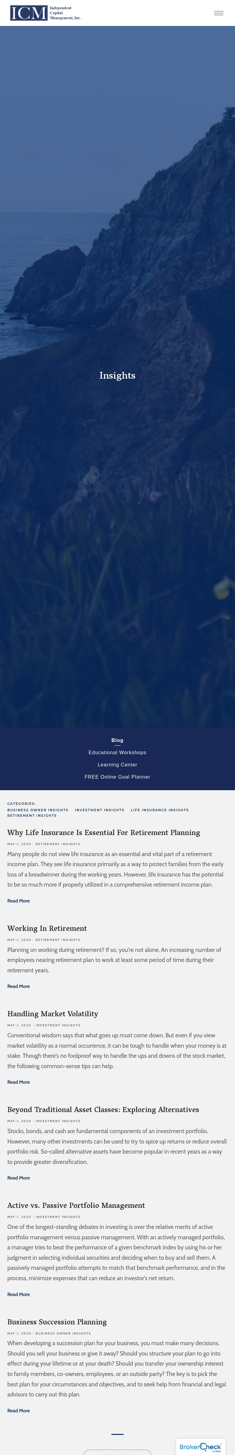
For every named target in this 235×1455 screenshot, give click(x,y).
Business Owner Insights (38, 810)
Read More (18, 901)
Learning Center (117, 764)
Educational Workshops (118, 752)
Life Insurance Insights (160, 810)
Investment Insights (100, 810)
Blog (117, 740)
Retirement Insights (32, 816)
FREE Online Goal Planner (117, 777)
